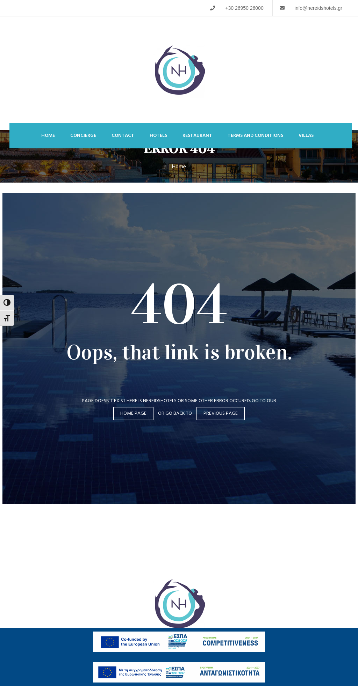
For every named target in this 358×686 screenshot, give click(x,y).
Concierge (83, 136)
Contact (123, 136)
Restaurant (197, 136)
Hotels (158, 136)
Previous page (220, 414)
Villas (306, 136)
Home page (133, 414)
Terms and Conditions (255, 136)
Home (48, 136)
